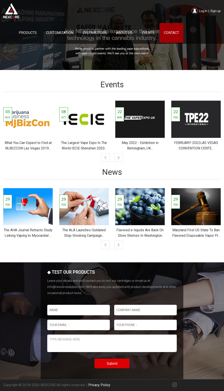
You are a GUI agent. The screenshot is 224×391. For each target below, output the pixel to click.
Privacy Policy (99, 385)
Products (28, 33)
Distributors (95, 33)
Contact (171, 33)
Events (148, 33)
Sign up (215, 11)
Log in (203, 11)
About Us (124, 33)
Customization (59, 33)
